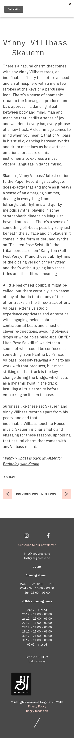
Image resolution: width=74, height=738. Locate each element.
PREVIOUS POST (28, 494)
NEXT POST (49, 494)
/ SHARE (9, 477)
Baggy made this (37, 711)
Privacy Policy (37, 706)
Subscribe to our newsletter (37, 545)
